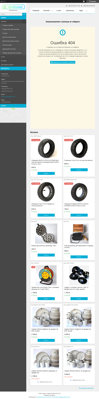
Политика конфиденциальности (61, 397)
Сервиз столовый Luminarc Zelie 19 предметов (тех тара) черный (76, 288)
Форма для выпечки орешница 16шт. (44, 246)
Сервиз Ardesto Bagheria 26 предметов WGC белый (44, 330)
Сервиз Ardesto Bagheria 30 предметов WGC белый (77, 330)
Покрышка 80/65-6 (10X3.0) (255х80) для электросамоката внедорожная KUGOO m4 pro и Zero (45, 162)
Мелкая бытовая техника (11, 41)
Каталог (3, 21)
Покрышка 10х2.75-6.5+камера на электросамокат (42, 205)
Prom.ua (58, 393)
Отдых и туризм (8, 25)
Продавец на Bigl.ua (49, 395)
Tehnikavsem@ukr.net (8, 97)
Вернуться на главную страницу (63, 62)
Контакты (70, 10)
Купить (46, 173)
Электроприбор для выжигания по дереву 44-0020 (78, 246)
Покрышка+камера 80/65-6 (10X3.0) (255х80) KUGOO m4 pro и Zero (76, 205)
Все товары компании (86, 388)
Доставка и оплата (7, 65)
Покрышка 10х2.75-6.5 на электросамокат (78, 160)
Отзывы (3, 61)
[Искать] (24, 14)
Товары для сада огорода (11, 29)
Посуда (5, 33)
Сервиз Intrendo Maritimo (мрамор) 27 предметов (44, 372)
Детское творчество (9, 37)
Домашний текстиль (9, 49)
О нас (3, 57)
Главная (35, 10)
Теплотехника (7, 45)
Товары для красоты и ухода (12, 53)
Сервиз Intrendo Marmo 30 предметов (77, 371)
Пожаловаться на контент (44, 397)
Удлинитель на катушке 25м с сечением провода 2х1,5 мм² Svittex (45, 288)
